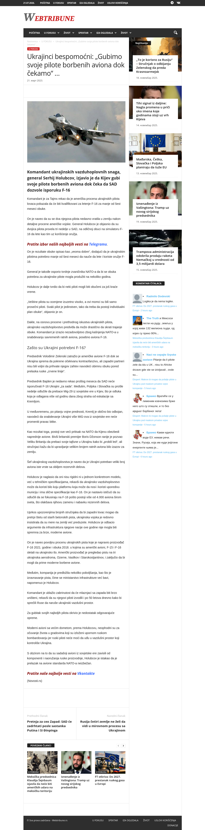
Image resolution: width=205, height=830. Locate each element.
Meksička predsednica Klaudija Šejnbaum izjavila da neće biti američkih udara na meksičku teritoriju (41, 784)
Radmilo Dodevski (158, 296)
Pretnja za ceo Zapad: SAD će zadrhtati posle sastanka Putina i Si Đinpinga (49, 725)
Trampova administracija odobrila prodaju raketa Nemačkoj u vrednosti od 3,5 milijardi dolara (155, 258)
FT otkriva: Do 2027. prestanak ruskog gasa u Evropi (110, 780)
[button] (175, 32)
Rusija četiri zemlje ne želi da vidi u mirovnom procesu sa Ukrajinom (102, 725)
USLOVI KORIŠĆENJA (117, 2)
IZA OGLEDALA (87, 2)
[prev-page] (118, 745)
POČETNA (45, 2)
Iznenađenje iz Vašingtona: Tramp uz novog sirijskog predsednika (75, 782)
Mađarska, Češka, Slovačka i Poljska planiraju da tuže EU (151, 163)
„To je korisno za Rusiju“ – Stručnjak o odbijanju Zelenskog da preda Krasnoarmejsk (154, 66)
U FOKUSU (58, 2)
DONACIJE (173, 825)
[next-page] (123, 745)
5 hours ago (150, 388)
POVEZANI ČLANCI (41, 745)
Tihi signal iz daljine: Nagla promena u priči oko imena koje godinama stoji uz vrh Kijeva (153, 111)
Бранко (151, 396)
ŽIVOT (101, 2)
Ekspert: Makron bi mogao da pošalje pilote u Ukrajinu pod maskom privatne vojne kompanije (154, 383)
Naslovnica (32, 41)
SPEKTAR (71, 2)
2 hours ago (146, 310)
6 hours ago (150, 425)
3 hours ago (157, 347)
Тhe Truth (153, 318)
